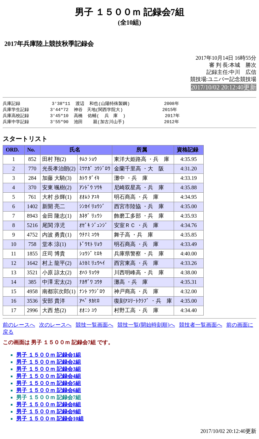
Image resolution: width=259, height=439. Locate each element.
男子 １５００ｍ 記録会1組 (48, 356)
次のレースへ (55, 326)
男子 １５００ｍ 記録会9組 (48, 413)
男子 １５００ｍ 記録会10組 (50, 420)
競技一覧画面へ (94, 326)
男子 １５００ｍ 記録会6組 (48, 391)
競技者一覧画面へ (200, 326)
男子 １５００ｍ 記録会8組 (48, 406)
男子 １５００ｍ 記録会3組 (48, 370)
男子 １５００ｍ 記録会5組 (48, 384)
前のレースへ (19, 326)
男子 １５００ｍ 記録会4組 (48, 377)
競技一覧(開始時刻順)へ (146, 326)
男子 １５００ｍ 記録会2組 (48, 363)
